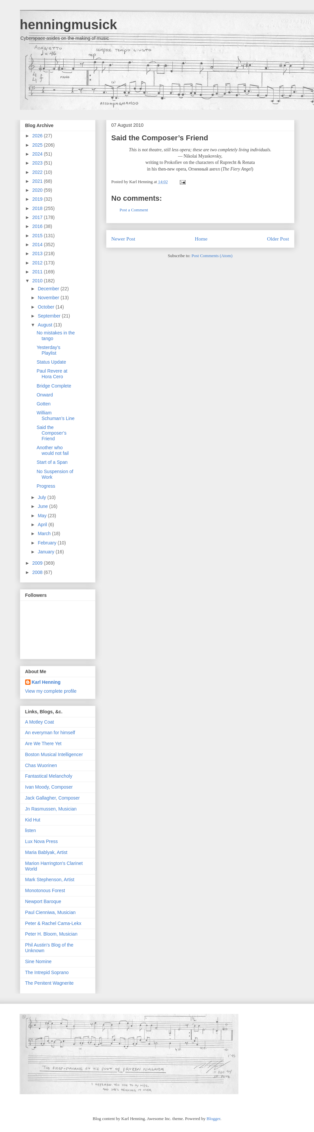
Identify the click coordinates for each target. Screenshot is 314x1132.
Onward (44, 394)
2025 (38, 145)
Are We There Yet (43, 743)
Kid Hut (32, 819)
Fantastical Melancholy (48, 776)
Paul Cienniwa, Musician (50, 912)
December (49, 288)
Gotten (43, 403)
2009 (38, 563)
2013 (38, 253)
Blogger (213, 1118)
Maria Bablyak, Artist (46, 852)
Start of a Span (51, 462)
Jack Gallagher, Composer (52, 798)
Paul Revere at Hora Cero (51, 373)
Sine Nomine (38, 961)
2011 (38, 271)
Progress (45, 486)
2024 (38, 154)
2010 (38, 280)
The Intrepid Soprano (47, 972)
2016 (38, 226)
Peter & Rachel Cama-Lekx (53, 923)
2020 (38, 190)
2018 (38, 208)
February (48, 542)
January (47, 551)
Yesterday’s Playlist (48, 350)
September (50, 315)
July (42, 497)
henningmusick (68, 24)
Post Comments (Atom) (211, 255)
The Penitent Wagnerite (49, 983)
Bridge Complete (53, 386)
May (43, 515)
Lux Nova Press (41, 841)
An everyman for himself (50, 732)
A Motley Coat (39, 722)
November (49, 297)
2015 (38, 235)
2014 (38, 244)
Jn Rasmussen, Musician (51, 809)
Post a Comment (134, 209)
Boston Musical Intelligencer (54, 754)
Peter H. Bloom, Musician (51, 934)
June (43, 506)
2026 (38, 135)
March (45, 533)
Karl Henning (46, 682)
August (45, 324)
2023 (38, 163)
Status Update (51, 362)
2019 (38, 199)
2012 (38, 262)
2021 (38, 181)
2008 (38, 572)
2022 (38, 172)
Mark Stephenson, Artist (50, 879)
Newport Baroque (43, 901)
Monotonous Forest (45, 890)
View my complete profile (51, 691)
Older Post (278, 239)
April (43, 524)
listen (30, 830)
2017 (38, 217)
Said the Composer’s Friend (159, 138)
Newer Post (123, 239)
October (47, 307)
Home (201, 239)
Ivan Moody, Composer (49, 787)
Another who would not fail (52, 450)
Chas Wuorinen (41, 765)
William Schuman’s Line (55, 415)
